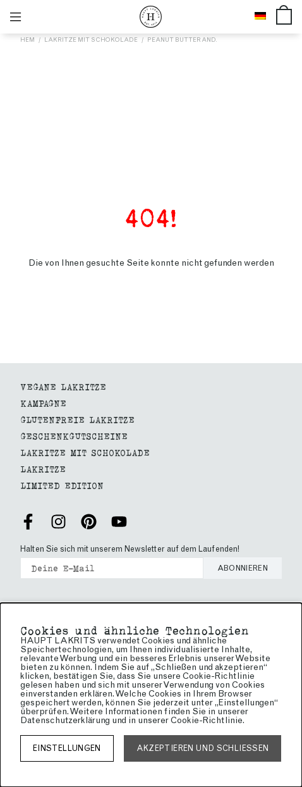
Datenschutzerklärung (65, 720)
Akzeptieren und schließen (202, 748)
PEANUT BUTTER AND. (182, 39)
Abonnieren (243, 568)
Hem (27, 39)
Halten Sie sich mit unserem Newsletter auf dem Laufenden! (129, 549)
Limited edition (62, 485)
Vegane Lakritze (63, 386)
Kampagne (43, 402)
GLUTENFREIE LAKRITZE (77, 419)
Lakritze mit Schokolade (91, 39)
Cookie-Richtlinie (207, 720)
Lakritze (43, 468)
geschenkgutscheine (74, 435)
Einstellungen (67, 748)
